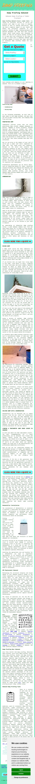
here (19, 682)
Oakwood (28, 476)
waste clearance (27, 642)
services (5, 499)
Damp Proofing (6, 767)
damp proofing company (14, 172)
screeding (21, 637)
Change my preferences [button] (21, 777)
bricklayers (26, 634)
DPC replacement (27, 601)
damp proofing (28, 681)
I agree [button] (21, 770)
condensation (26, 199)
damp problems (19, 116)
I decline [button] (20, 773)
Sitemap (4, 765)
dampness (17, 82)
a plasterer (20, 640)
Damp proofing (7, 476)
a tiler (19, 639)
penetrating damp (8, 126)
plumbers (19, 645)
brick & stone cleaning (17, 643)
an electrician (7, 634)
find (7, 652)
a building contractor (14, 636)
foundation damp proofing (10, 735)
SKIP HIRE (13, 631)
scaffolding (6, 639)
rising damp (20, 258)
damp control (6, 727)
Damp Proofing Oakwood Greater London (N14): (16, 21)
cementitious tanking (21, 729)
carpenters (21, 633)
